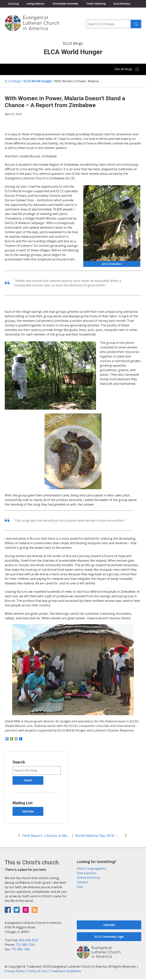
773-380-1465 (20, 949)
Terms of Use (36, 971)
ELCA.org (13, 3)
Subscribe (28, 811)
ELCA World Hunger (38, 81)
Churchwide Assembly (65, 3)
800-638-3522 (28, 940)
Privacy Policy (14, 971)
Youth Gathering (95, 3)
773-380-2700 (25, 945)
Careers (82, 882)
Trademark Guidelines (65, 971)
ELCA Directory (122, 3)
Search (19, 762)
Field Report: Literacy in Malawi (46, 835)
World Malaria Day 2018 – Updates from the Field (99, 835)
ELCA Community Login (109, 936)
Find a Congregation (91, 868)
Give (80, 887)
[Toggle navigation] (125, 69)
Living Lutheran (35, 3)
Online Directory (88, 878)
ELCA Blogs (13, 81)
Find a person (86, 873)
